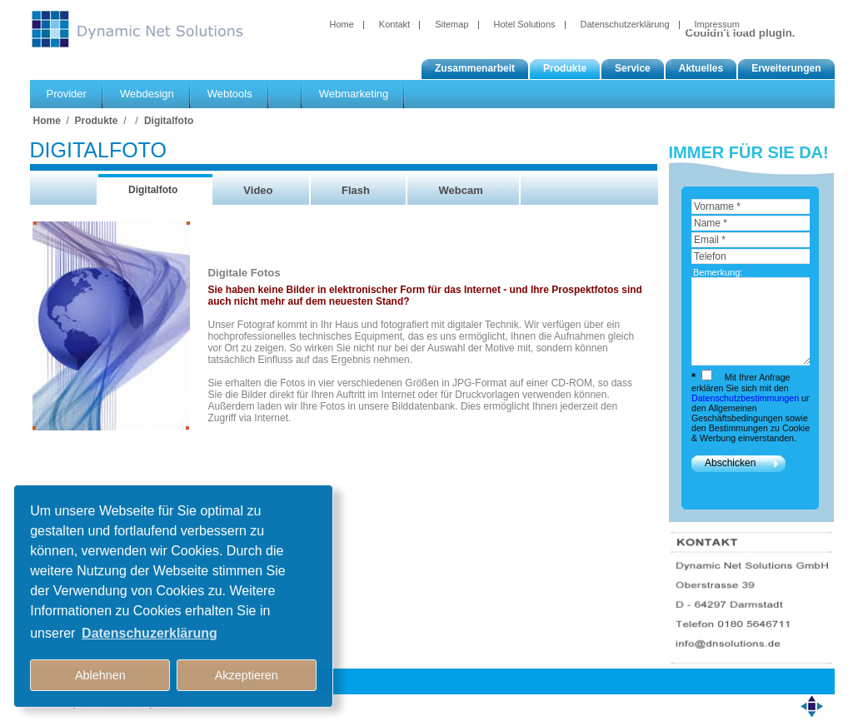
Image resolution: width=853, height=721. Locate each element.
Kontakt (394, 24)
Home (342, 24)
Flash (356, 190)
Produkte (96, 121)
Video (257, 190)
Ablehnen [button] (100, 675)
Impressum (717, 24)
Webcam (460, 190)
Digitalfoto (168, 121)
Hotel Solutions (525, 24)
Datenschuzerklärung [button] (149, 633)
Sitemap (451, 24)
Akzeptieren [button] (246, 675)
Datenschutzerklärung (625, 24)
